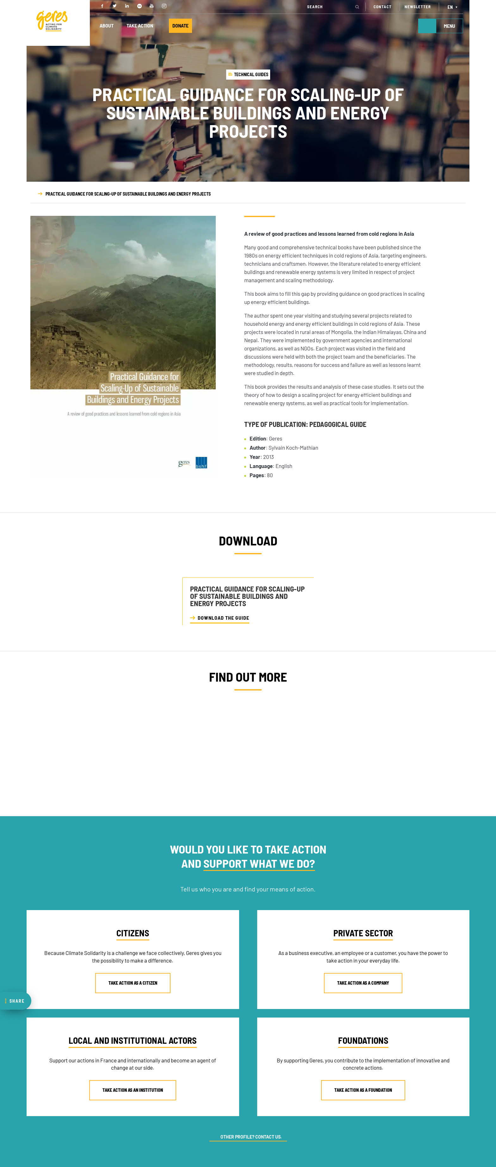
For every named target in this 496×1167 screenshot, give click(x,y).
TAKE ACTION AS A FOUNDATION (363, 1090)
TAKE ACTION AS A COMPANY (363, 983)
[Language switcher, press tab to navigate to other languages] (453, 7)
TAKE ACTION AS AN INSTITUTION (132, 1090)
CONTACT (383, 6)
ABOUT (107, 26)
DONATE (181, 26)
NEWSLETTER (418, 6)
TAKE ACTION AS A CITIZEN (132, 983)
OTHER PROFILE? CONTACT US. (251, 1137)
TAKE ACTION (140, 26)
